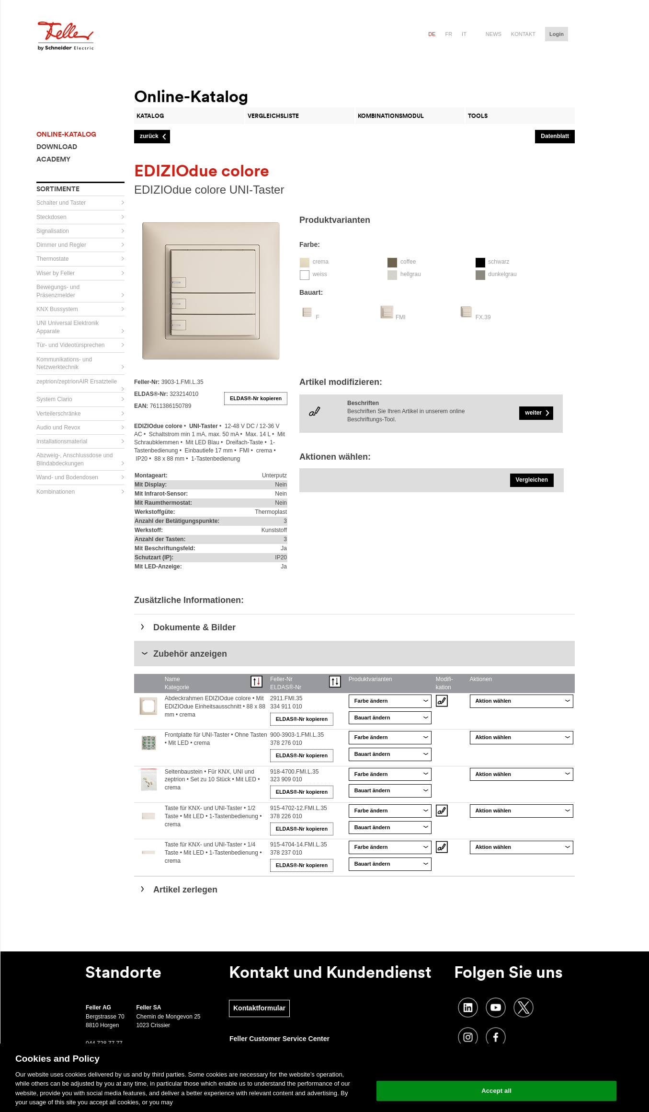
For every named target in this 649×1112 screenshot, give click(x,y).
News (493, 34)
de (431, 34)
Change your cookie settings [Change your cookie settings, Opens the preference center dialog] (496, 1066)
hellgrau (410, 274)
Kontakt (523, 34)
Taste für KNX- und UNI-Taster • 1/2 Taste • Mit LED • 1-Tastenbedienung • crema (213, 816)
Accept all (496, 1090)
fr (448, 34)
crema (321, 261)
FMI (401, 317)
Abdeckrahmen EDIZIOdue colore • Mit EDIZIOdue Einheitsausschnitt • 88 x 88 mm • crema (215, 706)
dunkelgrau (502, 274)
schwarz (498, 261)
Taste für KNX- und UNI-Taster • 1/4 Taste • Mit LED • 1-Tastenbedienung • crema (213, 852)
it (464, 34)
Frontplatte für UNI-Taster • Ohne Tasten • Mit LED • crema (216, 738)
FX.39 (483, 317)
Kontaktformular (259, 1008)
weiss (320, 274)
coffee (408, 261)
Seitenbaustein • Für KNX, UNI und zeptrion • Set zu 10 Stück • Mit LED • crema (212, 779)
